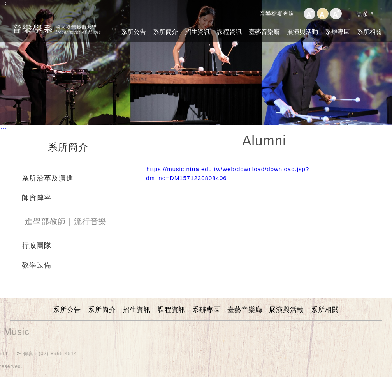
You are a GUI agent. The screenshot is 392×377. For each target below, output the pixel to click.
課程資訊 (229, 31)
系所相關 (369, 31)
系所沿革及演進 (48, 178)
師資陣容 (36, 198)
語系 (362, 14)
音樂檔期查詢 (277, 14)
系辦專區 (337, 31)
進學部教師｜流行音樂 (66, 221)
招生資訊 (197, 31)
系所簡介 (165, 31)
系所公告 (133, 31)
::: (4, 3)
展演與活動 (302, 31)
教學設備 (36, 265)
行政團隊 (36, 246)
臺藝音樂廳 (264, 31)
